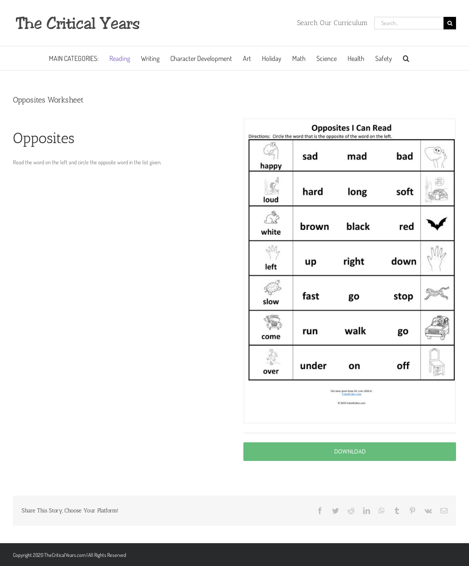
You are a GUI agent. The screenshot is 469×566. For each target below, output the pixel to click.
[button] (406, 58)
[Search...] (408, 23)
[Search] (449, 23)
